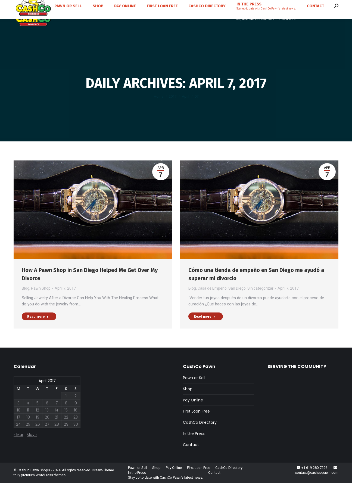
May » (32, 434)
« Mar (18, 434)
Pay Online (193, 400)
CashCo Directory (200, 422)
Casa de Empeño (212, 288)
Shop (187, 389)
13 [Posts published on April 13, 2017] (47, 410)
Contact (191, 444)
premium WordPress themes (43, 475)
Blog (25, 288)
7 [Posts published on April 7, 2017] (56, 403)
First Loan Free (196, 411)
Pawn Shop (41, 288)
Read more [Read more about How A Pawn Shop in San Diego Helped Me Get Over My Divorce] (38, 316)
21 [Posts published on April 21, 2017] (56, 417)
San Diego (237, 288)
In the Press (194, 433)
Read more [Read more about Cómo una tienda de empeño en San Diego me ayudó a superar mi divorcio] (204, 316)
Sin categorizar (260, 288)
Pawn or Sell (194, 377)
